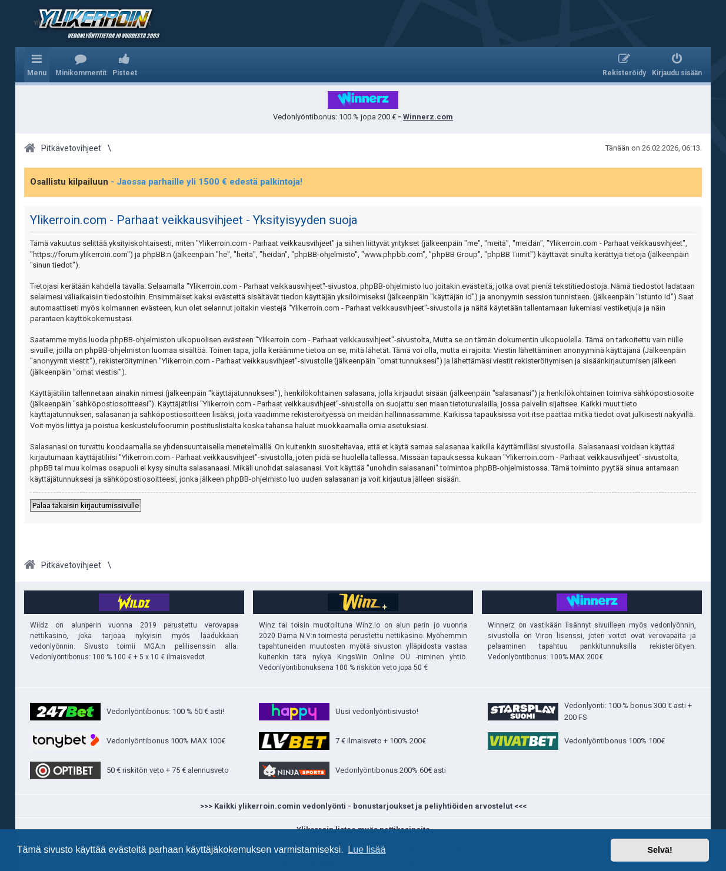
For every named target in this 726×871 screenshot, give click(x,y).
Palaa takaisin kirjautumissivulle (85, 505)
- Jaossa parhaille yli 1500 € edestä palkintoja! (206, 181)
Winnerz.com (428, 116)
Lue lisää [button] (366, 850)
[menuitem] (80, 64)
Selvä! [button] (659, 850)
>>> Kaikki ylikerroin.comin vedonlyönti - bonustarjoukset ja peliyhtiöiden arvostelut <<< (363, 806)
